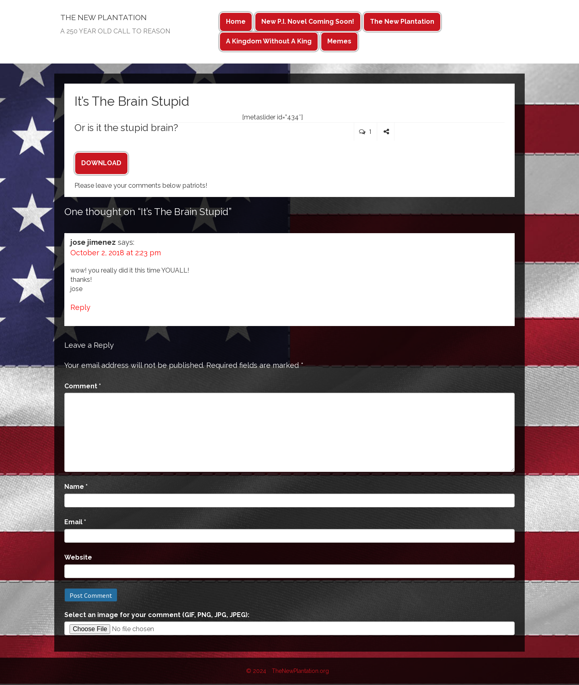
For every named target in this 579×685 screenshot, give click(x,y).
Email (75, 522)
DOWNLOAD (101, 163)
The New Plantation (402, 21)
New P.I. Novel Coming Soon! (307, 21)
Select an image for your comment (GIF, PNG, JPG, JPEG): (156, 615)
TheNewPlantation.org (300, 671)
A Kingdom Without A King (269, 41)
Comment (82, 386)
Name (76, 486)
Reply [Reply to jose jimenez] (80, 307)
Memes (339, 41)
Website (78, 557)
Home (236, 21)
